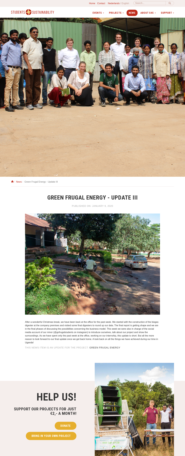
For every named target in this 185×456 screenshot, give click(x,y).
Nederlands (114, 3)
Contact (101, 3)
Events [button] (98, 12)
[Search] (149, 3)
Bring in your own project (51, 436)
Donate (65, 425)
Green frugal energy (104, 347)
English (125, 3)
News (132, 12)
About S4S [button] (148, 12)
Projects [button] (116, 12)
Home (92, 3)
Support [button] (167, 12)
